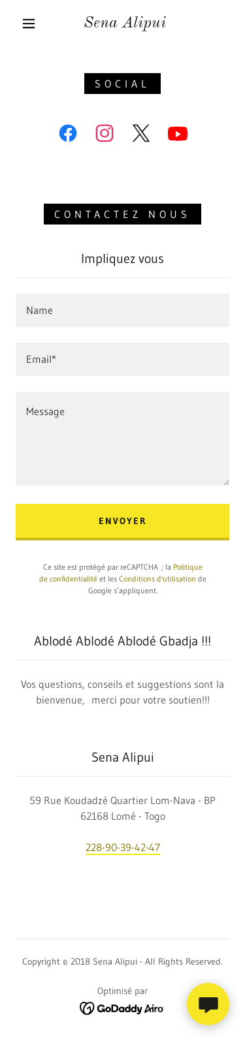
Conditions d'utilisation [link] (157, 578)
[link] (125, 23)
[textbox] (122, 310)
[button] (29, 23)
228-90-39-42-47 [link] (123, 847)
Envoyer (122, 521)
